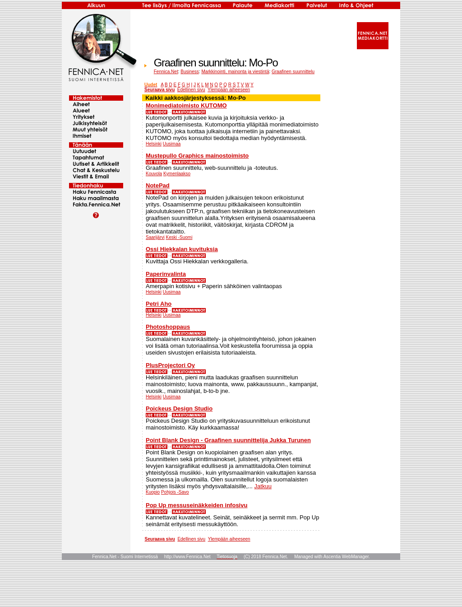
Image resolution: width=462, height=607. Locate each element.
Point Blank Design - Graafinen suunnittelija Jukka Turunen (228, 440)
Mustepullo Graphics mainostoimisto (197, 155)
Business (189, 71)
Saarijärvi (155, 237)
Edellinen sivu (191, 89)
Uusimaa (171, 143)
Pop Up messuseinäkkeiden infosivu (196, 505)
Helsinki (154, 143)
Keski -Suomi (179, 237)
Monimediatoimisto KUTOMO (186, 105)
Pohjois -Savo (175, 492)
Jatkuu (263, 486)
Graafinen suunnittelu (293, 71)
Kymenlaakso (176, 173)
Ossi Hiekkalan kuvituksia (182, 249)
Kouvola (154, 173)
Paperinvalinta (166, 274)
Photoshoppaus (168, 326)
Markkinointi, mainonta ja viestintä (235, 71)
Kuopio (153, 492)
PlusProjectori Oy (170, 365)
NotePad (158, 185)
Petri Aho (158, 303)
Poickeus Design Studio (179, 408)
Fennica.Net (166, 71)
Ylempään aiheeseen (229, 89)
